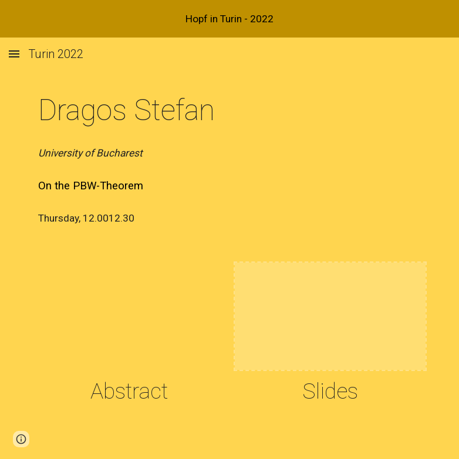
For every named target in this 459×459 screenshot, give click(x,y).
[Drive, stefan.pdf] (129, 316)
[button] (14, 54)
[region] (229, 19)
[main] (145, 110)
